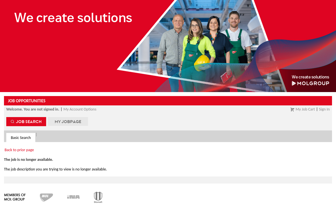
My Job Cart (305, 109)
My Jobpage (68, 121)
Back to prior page (19, 149)
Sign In (324, 109)
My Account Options (80, 109)
